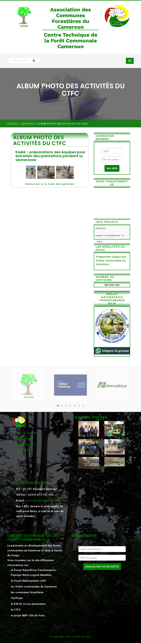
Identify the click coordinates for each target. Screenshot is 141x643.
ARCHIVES (28, 123)
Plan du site (23, 450)
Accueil (13, 123)
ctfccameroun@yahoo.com (43, 500)
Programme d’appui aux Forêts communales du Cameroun (111, 260)
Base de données (26, 432)
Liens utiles (23, 438)
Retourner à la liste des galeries (49, 184)
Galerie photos (25, 444)
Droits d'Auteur (82, 636)
